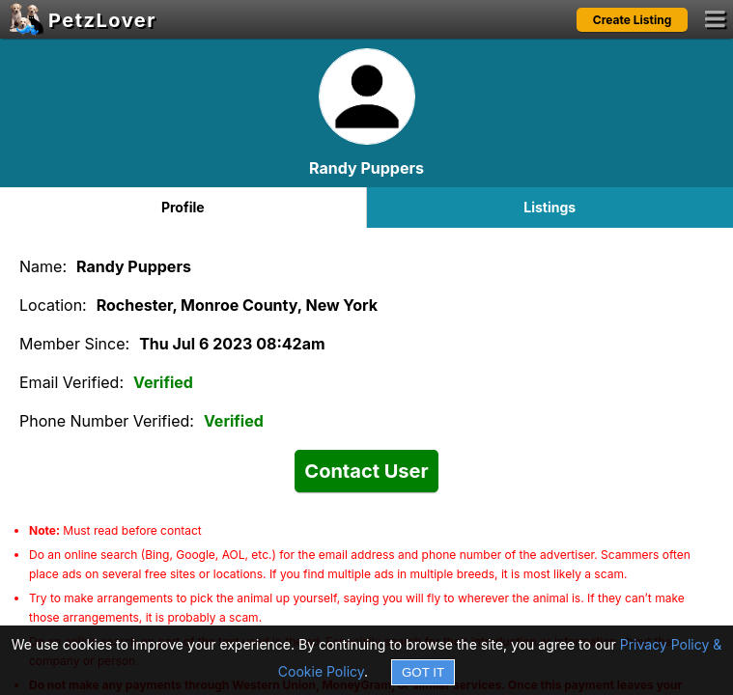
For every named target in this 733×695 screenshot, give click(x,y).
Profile (183, 207)
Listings (549, 207)
